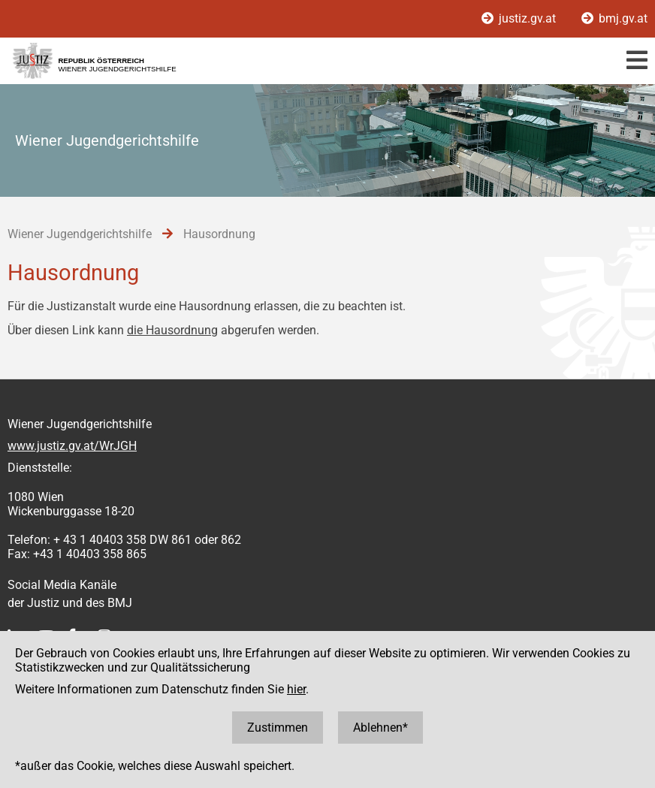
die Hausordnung (172, 330)
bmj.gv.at (614, 18)
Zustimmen (277, 727)
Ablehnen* (380, 727)
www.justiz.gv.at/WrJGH (72, 446)
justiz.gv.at (520, 18)
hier (296, 689)
